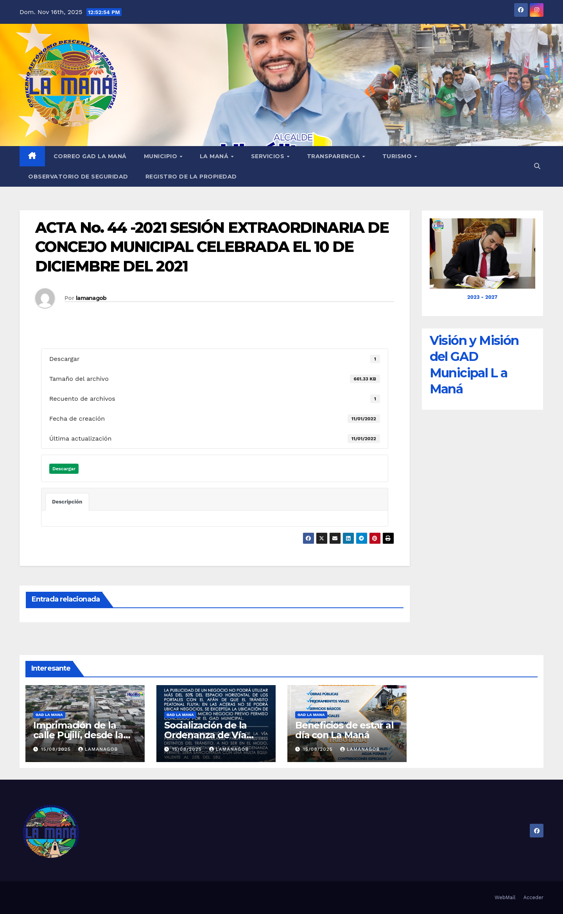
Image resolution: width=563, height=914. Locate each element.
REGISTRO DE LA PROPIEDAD (191, 176)
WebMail (505, 897)
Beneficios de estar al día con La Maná (344, 730)
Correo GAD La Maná (90, 156)
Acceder (533, 897)
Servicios (268, 156)
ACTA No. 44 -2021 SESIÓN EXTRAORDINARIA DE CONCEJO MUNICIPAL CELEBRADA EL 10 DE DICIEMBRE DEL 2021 (212, 246)
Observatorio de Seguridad (78, 176)
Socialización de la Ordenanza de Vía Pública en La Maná (208, 734)
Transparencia (334, 156)
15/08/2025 (57, 749)
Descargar (63, 468)
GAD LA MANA (49, 714)
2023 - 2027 (482, 297)
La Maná (215, 156)
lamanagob (91, 298)
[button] (537, 166)
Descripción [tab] (67, 502)
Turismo (398, 156)
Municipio (161, 156)
